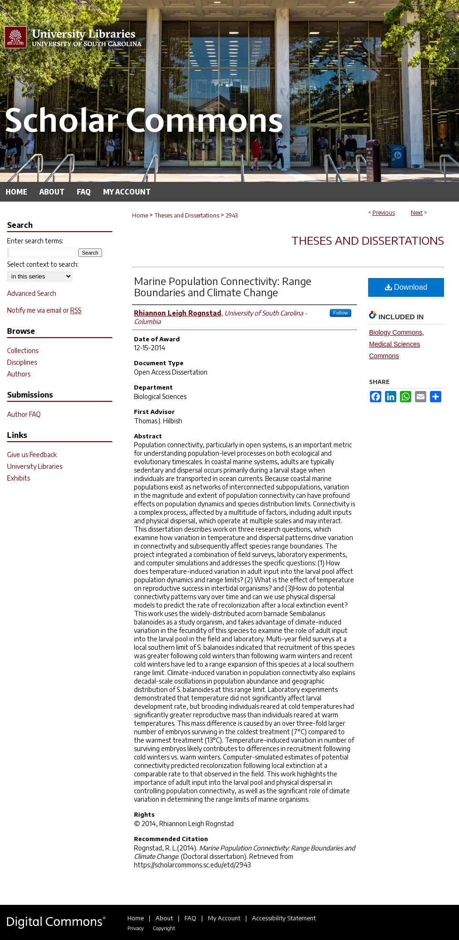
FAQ (190, 918)
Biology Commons (395, 332)
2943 (231, 215)
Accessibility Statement (284, 918)
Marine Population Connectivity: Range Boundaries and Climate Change (222, 286)
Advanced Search (31, 293)
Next (416, 212)
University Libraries (34, 466)
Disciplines (22, 362)
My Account (224, 918)
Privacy (135, 928)
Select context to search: (43, 264)
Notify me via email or (44, 310)
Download (406, 287)
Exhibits (18, 478)
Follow (340, 313)
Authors (18, 374)
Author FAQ (24, 414)
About (164, 918)
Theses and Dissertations (187, 215)
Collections (22, 350)
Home (140, 215)
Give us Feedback (32, 455)
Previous (383, 212)
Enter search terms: (35, 241)
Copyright (164, 928)
